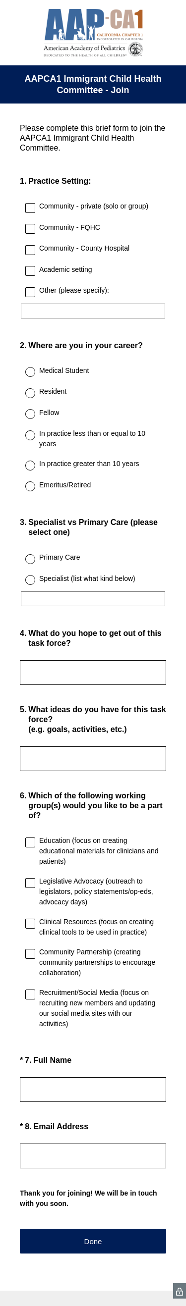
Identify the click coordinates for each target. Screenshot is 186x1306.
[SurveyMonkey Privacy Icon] (180, 1291)
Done (93, 1241)
